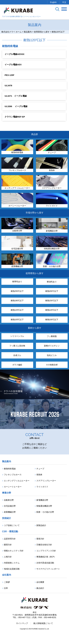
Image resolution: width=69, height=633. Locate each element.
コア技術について (12, 525)
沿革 (6, 588)
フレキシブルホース (13, 474)
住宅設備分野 (10, 506)
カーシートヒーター (13, 487)
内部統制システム (12, 563)
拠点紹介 (40, 588)
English (53, 2)
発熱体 (39, 474)
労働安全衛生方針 (44, 545)
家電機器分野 (42, 500)
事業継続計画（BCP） (46, 557)
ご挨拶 (7, 582)
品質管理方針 (10, 539)
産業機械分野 (10, 512)
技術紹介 (6, 518)
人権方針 (8, 557)
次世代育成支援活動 (45, 563)
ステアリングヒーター (46, 480)
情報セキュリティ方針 (14, 551)
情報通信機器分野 (44, 506)
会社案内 (6, 575)
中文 (64, 2)
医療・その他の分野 (45, 512)
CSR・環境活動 (10, 531)
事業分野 (6, 493)
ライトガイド (42, 487)
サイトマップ (22, 623)
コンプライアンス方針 (46, 551)
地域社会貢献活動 (12, 569)
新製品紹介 (41, 525)
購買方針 (8, 545)
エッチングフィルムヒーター (16, 480)
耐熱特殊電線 (10, 469)
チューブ (40, 469)
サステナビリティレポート (48, 569)
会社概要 (40, 582)
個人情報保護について (43, 623)
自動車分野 (9, 500)
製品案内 (6, 461)
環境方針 (40, 539)
